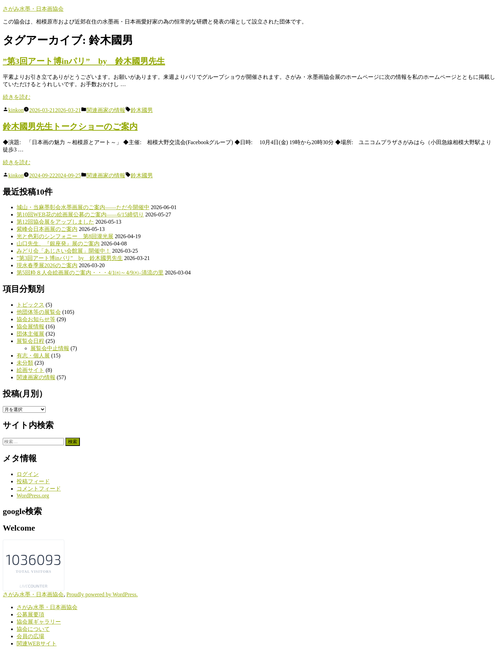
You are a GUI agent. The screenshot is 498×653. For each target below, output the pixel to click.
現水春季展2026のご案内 (47, 265)
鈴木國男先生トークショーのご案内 (70, 126)
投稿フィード (33, 481)
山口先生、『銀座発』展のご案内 (58, 243)
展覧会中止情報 (49, 348)
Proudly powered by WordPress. (102, 594)
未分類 (25, 363)
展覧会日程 (30, 341)
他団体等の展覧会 (39, 312)
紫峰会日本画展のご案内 (47, 229)
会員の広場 (30, 636)
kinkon (16, 110)
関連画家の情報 (105, 110)
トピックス (30, 305)
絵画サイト (30, 370)
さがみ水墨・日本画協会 (33, 9)
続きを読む (16, 97)
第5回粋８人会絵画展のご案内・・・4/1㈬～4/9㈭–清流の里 (90, 273)
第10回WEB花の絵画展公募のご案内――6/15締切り (80, 214)
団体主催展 (30, 334)
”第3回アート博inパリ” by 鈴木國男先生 (84, 61)
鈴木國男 (142, 110)
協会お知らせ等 (36, 319)
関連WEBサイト (37, 643)
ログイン (28, 474)
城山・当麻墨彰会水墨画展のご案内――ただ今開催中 (83, 207)
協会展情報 (30, 326)
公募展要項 (30, 614)
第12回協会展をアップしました (55, 222)
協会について (33, 629)
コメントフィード (39, 489)
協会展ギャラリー (39, 622)
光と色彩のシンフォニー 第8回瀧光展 (65, 236)
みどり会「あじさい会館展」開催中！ (64, 251)
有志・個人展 (33, 355)
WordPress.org (33, 495)
